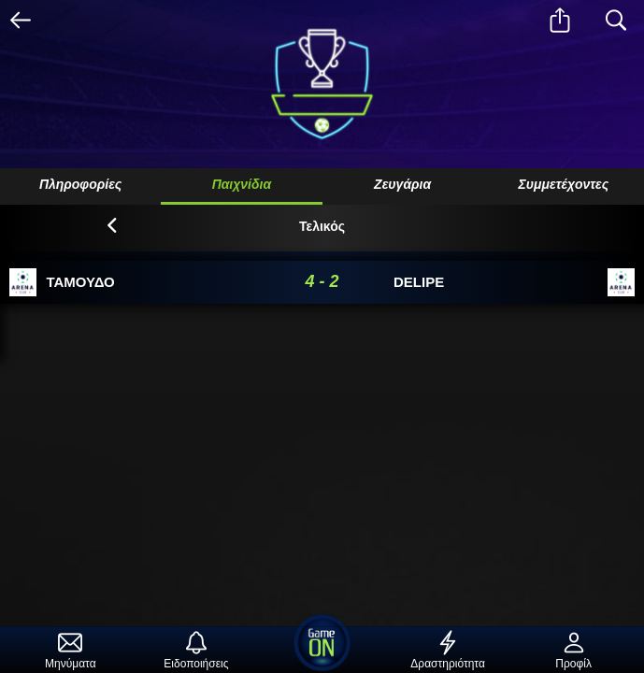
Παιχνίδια (242, 184)
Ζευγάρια (402, 184)
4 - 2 (321, 281)
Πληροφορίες (80, 184)
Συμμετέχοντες (564, 184)
